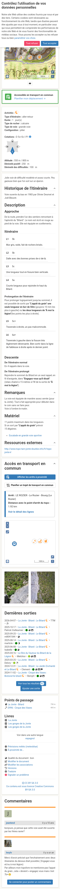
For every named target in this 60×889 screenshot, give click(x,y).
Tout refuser (32, 43)
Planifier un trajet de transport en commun (30, 485)
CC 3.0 (30, 786)
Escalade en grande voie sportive (25, 435)
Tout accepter (50, 43)
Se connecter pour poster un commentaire (30, 882)
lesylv (9, 852)
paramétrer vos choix (24, 37)
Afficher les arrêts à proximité (26, 477)
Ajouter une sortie (31, 688)
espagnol (30, 738)
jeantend (10, 823)
